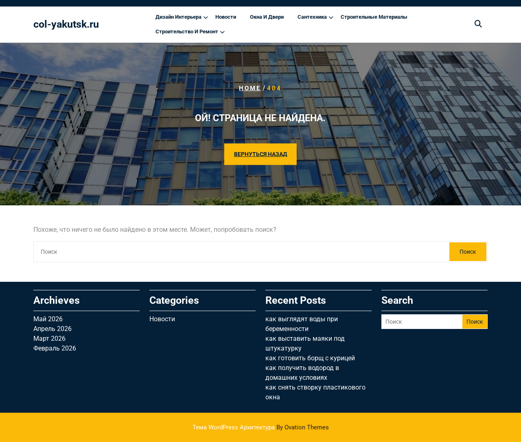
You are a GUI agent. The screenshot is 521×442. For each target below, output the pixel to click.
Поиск (468, 251)
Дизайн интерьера (178, 17)
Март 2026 (49, 338)
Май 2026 (48, 319)
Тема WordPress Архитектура (261, 427)
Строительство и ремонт (186, 31)
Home (250, 88)
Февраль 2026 (54, 348)
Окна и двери (267, 17)
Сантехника (312, 17)
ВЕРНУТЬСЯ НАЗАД (260, 153)
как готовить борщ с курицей (310, 358)
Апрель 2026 (52, 329)
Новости (225, 17)
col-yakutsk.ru (66, 24)
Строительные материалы (374, 17)
